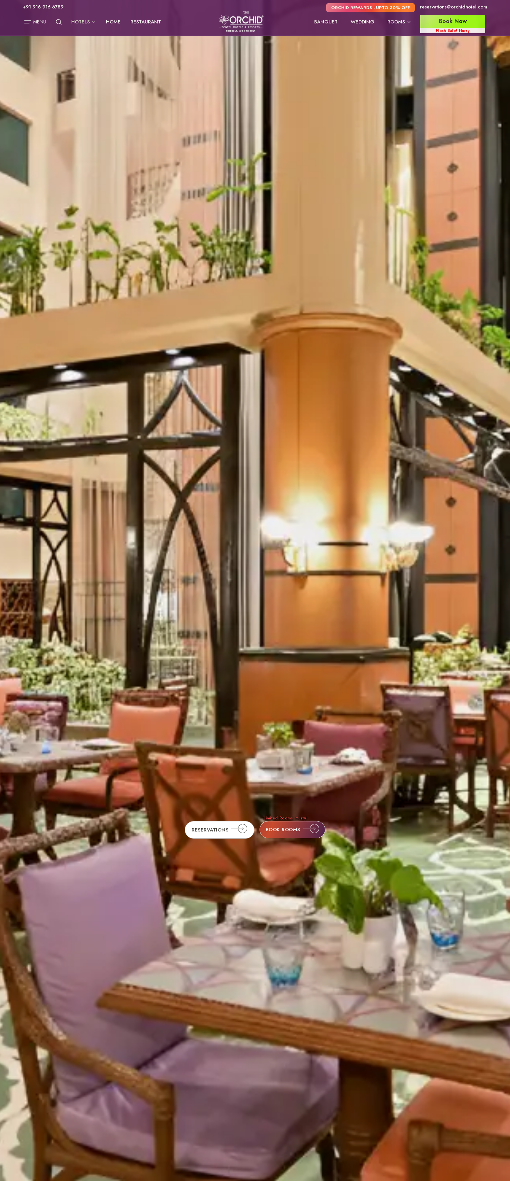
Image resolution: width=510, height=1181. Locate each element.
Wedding (362, 21)
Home (113, 21)
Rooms (399, 21)
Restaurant (145, 21)
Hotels (83, 21)
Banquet (326, 21)
